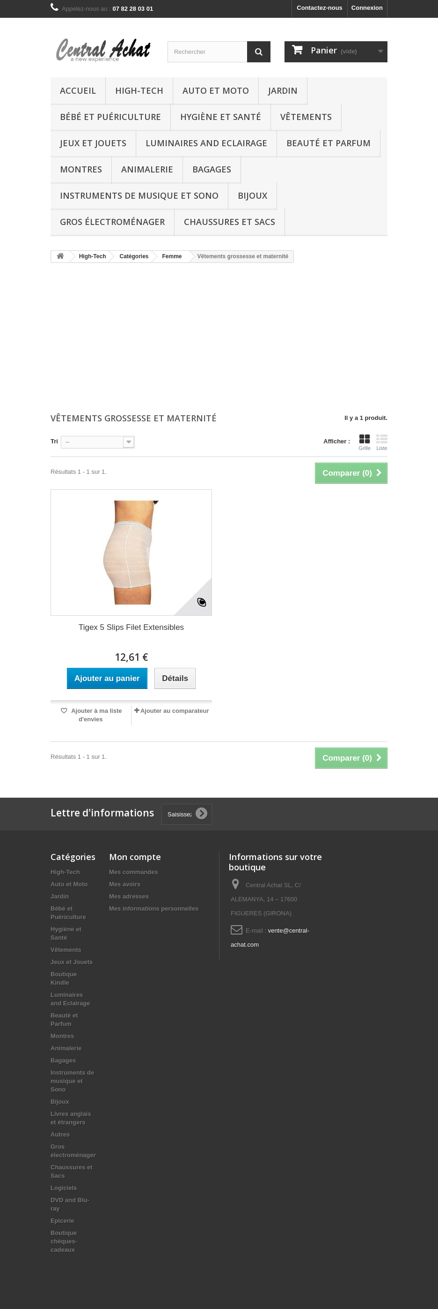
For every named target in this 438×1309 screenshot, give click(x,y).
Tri (54, 441)
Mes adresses (129, 896)
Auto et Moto (215, 90)
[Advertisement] (219, 338)
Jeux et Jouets (93, 143)
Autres (60, 1134)
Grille (364, 442)
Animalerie (147, 169)
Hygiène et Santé (220, 116)
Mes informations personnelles (153, 908)
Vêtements (306, 116)
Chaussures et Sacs (229, 221)
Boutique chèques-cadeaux (64, 1241)
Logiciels (64, 1187)
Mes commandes (133, 871)
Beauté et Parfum (328, 143)
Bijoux (252, 195)
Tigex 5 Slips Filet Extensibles (131, 627)
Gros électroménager (112, 221)
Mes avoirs (124, 884)
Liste (381, 442)
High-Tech (139, 90)
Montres (81, 169)
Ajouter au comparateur (174, 710)
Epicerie (62, 1220)
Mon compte (135, 856)
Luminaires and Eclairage (206, 143)
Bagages (211, 169)
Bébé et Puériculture (110, 116)
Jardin (283, 90)
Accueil (78, 90)
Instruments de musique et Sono (139, 195)
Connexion (367, 7)
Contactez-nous (320, 7)
